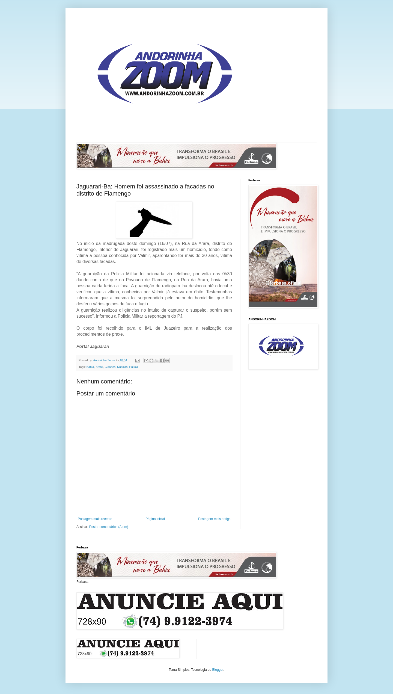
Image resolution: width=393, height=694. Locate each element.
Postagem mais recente (95, 519)
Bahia (90, 366)
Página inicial (155, 519)
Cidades (110, 366)
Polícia (133, 366)
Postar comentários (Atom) (108, 527)
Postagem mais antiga (214, 519)
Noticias (122, 366)
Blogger (218, 670)
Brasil (99, 366)
